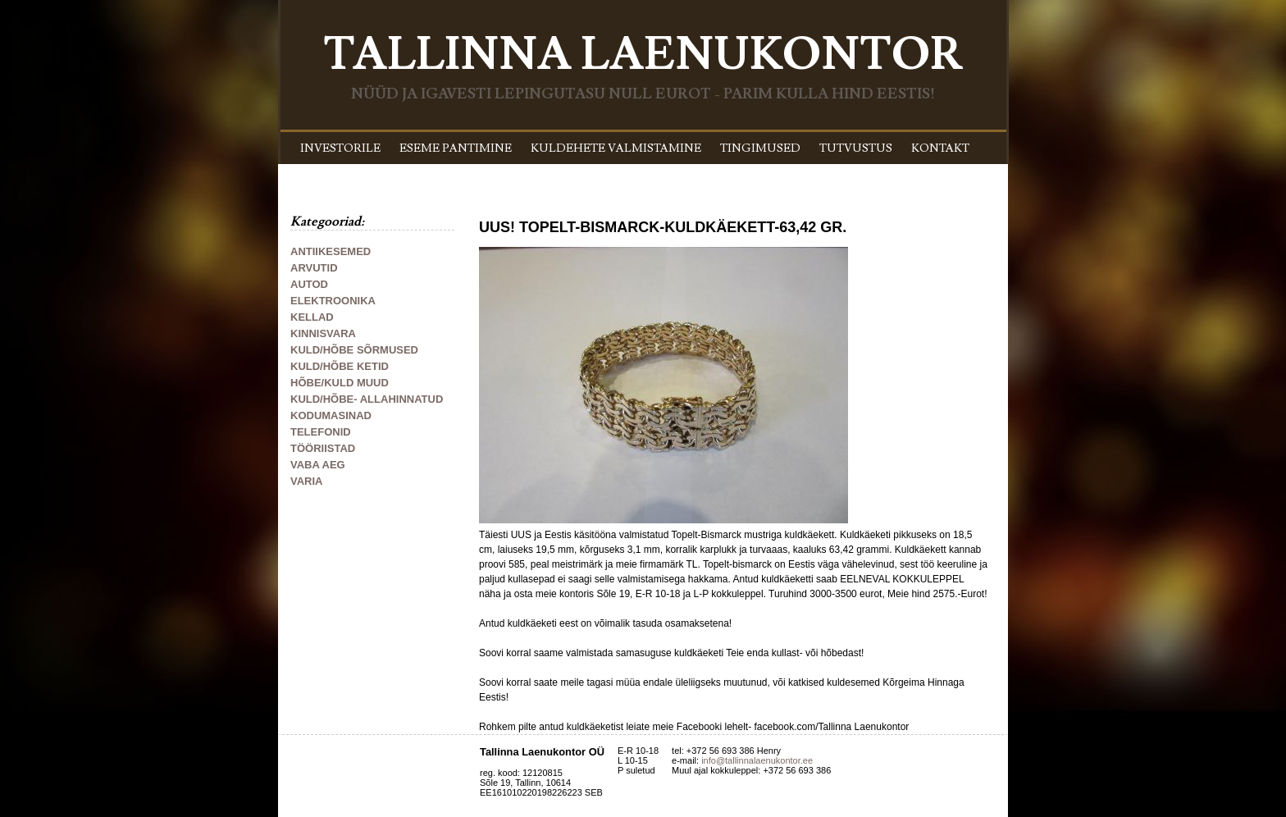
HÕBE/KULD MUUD (339, 383)
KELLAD (312, 317)
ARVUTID (314, 268)
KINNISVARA (323, 333)
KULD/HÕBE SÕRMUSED (354, 350)
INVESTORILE (340, 148)
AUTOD (309, 284)
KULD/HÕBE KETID (339, 366)
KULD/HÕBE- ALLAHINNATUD (366, 399)
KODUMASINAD (331, 415)
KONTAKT (940, 148)
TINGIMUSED (760, 148)
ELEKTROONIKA (333, 300)
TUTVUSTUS (855, 148)
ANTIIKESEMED (330, 251)
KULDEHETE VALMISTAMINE (616, 148)
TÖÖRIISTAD (322, 448)
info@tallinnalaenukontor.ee (757, 760)
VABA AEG (317, 465)
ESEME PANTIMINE (455, 148)
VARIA (306, 481)
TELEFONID (320, 432)
